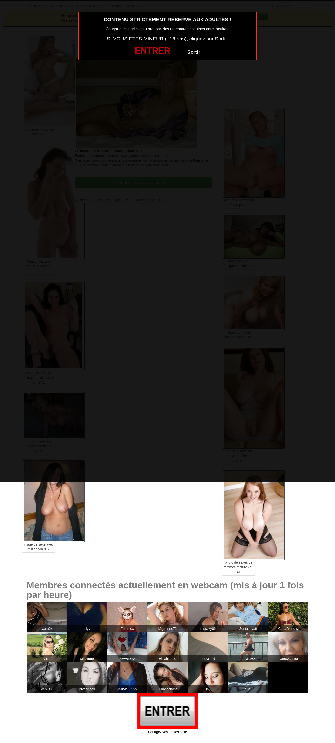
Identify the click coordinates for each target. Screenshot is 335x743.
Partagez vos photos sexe (167, 732)
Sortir (193, 52)
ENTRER (152, 51)
